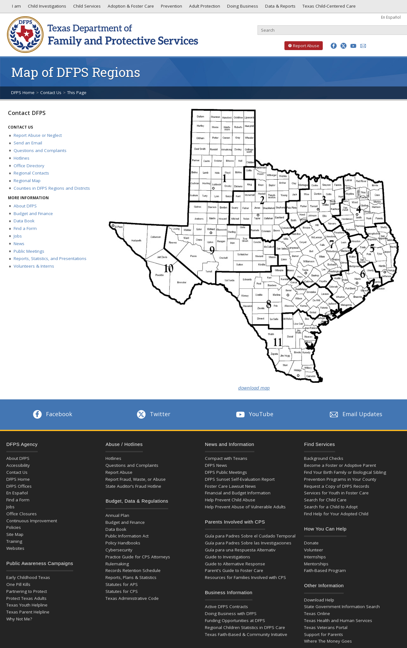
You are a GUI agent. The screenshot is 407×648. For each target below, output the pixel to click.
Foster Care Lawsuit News (230, 486)
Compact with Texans (226, 458)
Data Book (24, 221)
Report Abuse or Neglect (38, 135)
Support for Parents (323, 634)
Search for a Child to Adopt (331, 507)
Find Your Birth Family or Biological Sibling (345, 472)
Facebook (52, 414)
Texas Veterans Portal (325, 627)
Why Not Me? (19, 619)
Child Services (86, 7)
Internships (315, 557)
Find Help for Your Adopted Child (336, 514)
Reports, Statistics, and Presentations (50, 258)
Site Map (14, 534)
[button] (334, 46)
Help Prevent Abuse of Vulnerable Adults (245, 507)
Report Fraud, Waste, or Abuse (135, 479)
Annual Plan (117, 515)
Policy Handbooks (122, 543)
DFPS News (216, 465)
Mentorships (316, 564)
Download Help (319, 600)
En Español (391, 17)
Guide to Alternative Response (235, 564)
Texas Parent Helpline (27, 612)
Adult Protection (204, 7)
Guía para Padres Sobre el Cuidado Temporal (250, 536)
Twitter (153, 414)
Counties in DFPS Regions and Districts (52, 188)
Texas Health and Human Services (338, 620)
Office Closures (21, 514)
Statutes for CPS (121, 591)
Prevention (170, 7)
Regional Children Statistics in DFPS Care (245, 627)
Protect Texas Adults (26, 598)
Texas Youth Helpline (27, 605)
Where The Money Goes (328, 641)
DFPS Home (23, 92)
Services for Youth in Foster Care (336, 493)
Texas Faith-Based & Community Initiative (246, 634)
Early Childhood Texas (28, 577)
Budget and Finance (33, 213)
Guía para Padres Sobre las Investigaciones (248, 543)
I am (15, 7)
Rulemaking (117, 564)
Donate (311, 543)
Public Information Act (127, 536)
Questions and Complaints (40, 150)
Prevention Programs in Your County (340, 479)
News (19, 243)
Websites (15, 548)
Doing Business (242, 7)
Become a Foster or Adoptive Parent (340, 465)
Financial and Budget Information (237, 493)
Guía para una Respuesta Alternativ (240, 550)
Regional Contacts (31, 173)
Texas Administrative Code (132, 598)
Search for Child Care (325, 500)
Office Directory (29, 165)
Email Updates (355, 414)
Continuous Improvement (31, 521)
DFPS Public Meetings (226, 472)
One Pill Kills (18, 584)
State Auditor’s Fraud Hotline (133, 486)
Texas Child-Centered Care (328, 7)
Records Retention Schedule (133, 570)
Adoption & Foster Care (130, 7)
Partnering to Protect (26, 591)
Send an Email (28, 143)
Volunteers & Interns (34, 266)
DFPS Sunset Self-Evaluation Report (240, 479)
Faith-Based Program (325, 570)
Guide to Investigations (227, 557)
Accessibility (18, 465)
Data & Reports (280, 7)
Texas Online (317, 613)
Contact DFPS (27, 113)
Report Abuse (301, 45)
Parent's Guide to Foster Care (234, 570)
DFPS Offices (19, 486)
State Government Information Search (342, 606)
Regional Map (27, 180)
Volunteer (313, 550)
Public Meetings (29, 251)
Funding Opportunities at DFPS (235, 620)
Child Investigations (46, 7)
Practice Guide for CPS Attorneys (137, 557)
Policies (13, 527)
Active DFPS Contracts (226, 606)
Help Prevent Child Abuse (230, 500)
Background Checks (323, 458)
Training (14, 541)
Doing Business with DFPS (231, 613)
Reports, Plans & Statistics (130, 577)
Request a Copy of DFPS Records (336, 486)
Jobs (18, 236)
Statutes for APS (121, 584)
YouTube (254, 414)
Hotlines (21, 158)
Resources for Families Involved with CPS (245, 577)
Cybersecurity (118, 550)
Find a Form (25, 228)
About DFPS (25, 206)
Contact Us (50, 92)
